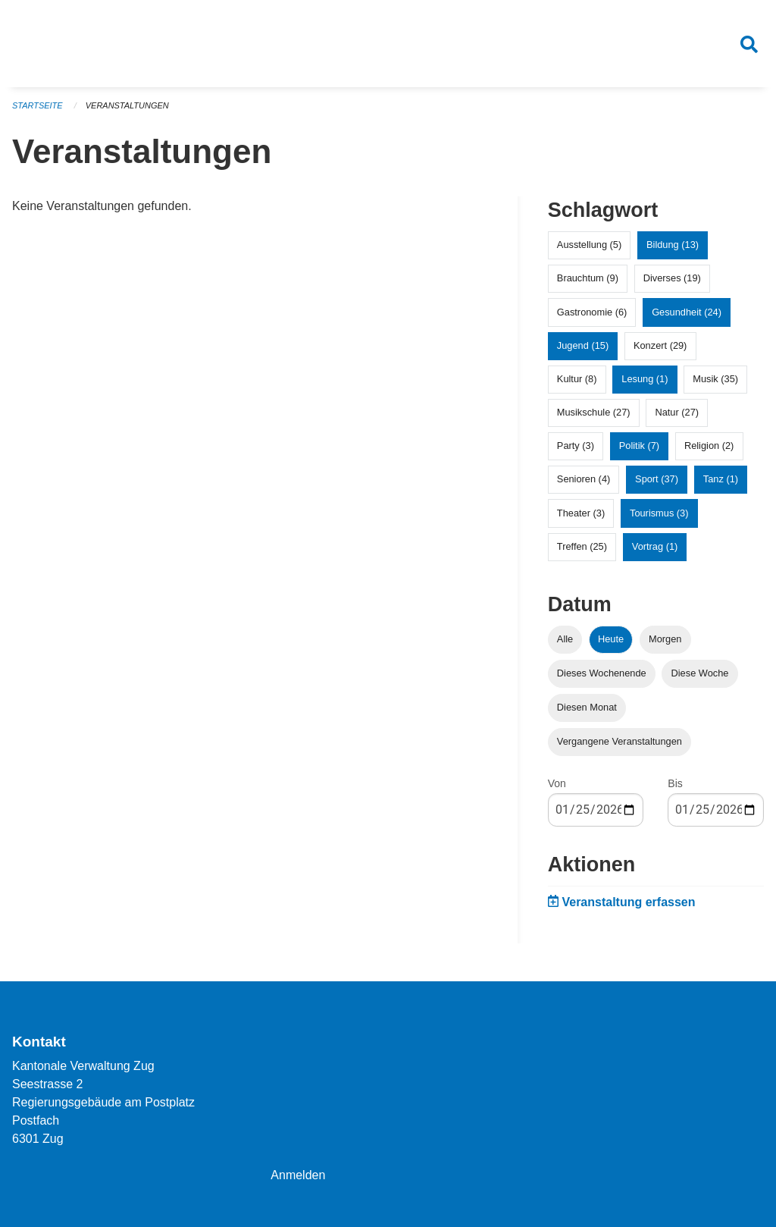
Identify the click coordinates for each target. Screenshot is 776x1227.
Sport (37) (656, 479)
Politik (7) (639, 446)
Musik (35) (715, 379)
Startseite (37, 106)
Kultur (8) (577, 379)
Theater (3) (581, 513)
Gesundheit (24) (686, 312)
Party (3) (575, 446)
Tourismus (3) (659, 513)
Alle (565, 639)
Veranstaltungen (127, 106)
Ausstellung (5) (589, 245)
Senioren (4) (583, 479)
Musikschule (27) (593, 413)
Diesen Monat (587, 708)
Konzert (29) (660, 345)
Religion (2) (709, 446)
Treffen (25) (582, 547)
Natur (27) (677, 413)
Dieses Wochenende (601, 673)
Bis (675, 784)
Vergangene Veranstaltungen (619, 742)
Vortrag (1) (654, 547)
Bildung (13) (672, 245)
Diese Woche (700, 673)
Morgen (665, 639)
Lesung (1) (644, 379)
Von (557, 784)
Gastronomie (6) (592, 312)
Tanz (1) (720, 479)
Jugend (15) (583, 345)
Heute (611, 639)
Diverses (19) (672, 278)
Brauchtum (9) (587, 278)
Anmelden (298, 1175)
